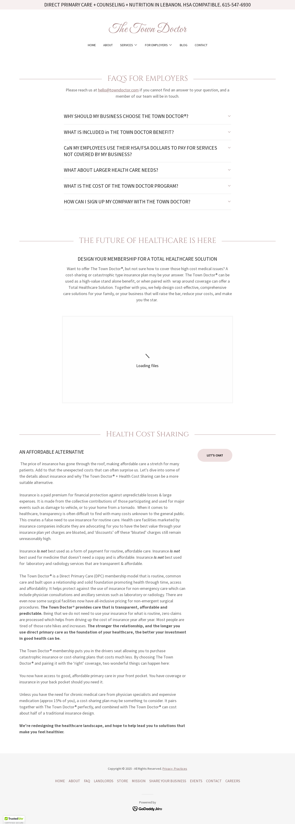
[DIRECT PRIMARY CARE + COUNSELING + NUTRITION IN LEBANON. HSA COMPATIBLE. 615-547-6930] (147, 5)
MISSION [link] (139, 781)
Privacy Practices (174, 769)
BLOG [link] (183, 45)
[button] (129, 45)
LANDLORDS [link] (103, 781)
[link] (147, 30)
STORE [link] (122, 781)
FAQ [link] (87, 781)
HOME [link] (92, 45)
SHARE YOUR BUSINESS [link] (167, 781)
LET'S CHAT (215, 455)
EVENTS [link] (196, 781)
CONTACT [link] (201, 45)
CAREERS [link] (232, 781)
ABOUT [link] (108, 45)
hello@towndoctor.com (118, 90)
